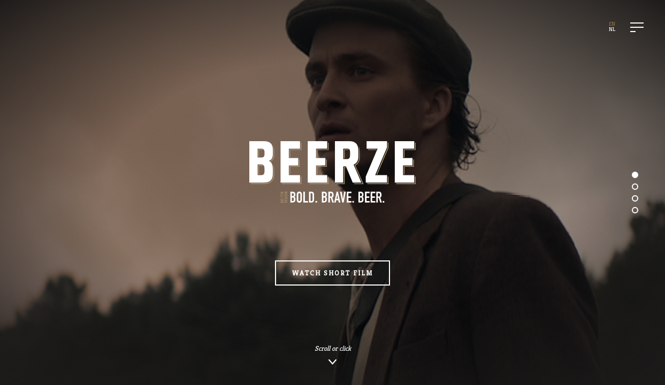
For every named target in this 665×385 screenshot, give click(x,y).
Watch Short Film (332, 273)
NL (612, 29)
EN (612, 23)
